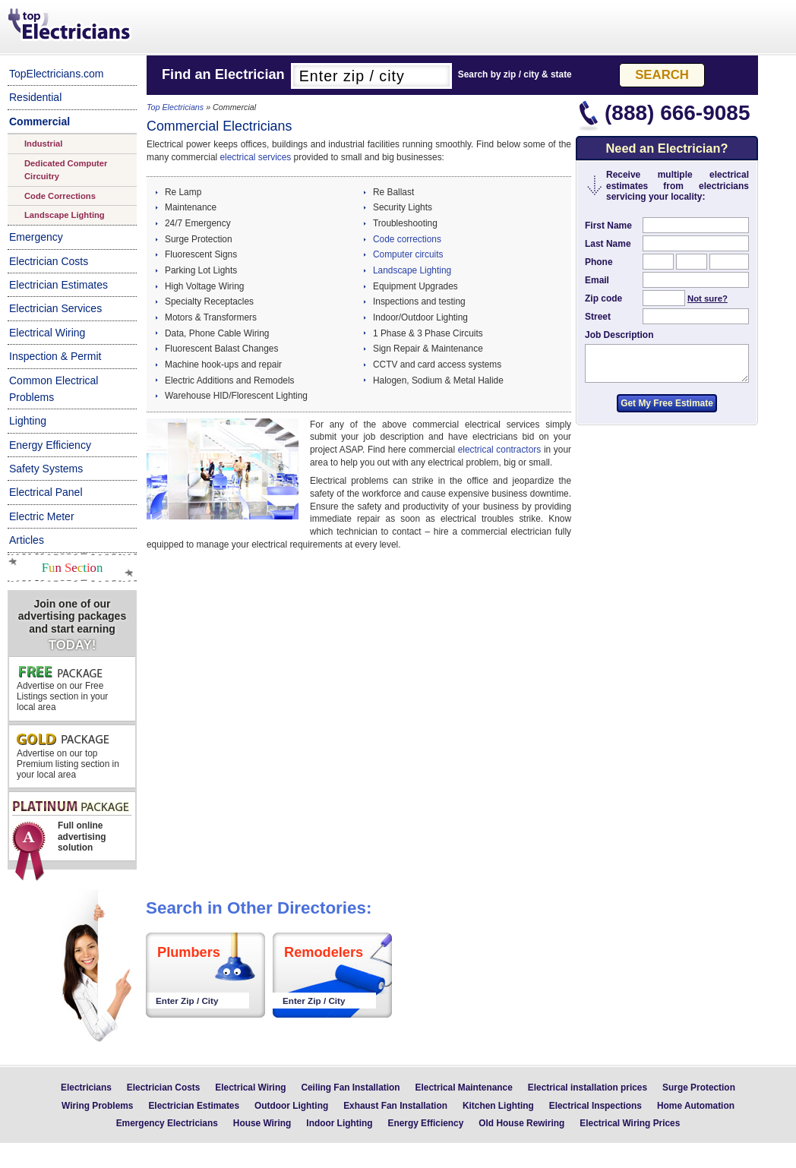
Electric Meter (41, 516)
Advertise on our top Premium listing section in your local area (68, 757)
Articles (26, 540)
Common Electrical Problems (53, 388)
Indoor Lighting (339, 1123)
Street (598, 316)
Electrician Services (55, 308)
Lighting (27, 421)
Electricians (86, 1087)
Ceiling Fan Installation (350, 1087)
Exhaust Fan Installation (395, 1105)
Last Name (608, 243)
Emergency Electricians (167, 1123)
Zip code (603, 298)
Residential (35, 97)
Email (597, 280)
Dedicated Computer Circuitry (65, 170)
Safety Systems (46, 468)
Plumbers (188, 952)
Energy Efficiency (50, 445)
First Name (608, 225)
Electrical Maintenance (464, 1087)
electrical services (255, 157)
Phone (599, 262)
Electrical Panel (46, 492)
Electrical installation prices (587, 1087)
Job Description (619, 335)
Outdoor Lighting (291, 1105)
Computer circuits (408, 254)
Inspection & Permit (55, 356)
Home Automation (695, 1105)
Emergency (36, 237)
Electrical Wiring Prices (630, 1123)
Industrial (43, 143)
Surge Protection (698, 1087)
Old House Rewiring (521, 1123)
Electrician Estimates (58, 285)
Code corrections (407, 239)
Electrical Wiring (47, 333)
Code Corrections (60, 195)
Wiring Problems (97, 1105)
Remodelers (323, 952)
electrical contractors (499, 449)
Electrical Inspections (595, 1105)
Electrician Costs (48, 261)
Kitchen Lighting (498, 1105)
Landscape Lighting (64, 214)
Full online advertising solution (71, 830)
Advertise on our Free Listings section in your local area (62, 688)
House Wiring (262, 1123)
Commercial (39, 121)
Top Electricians (71, 26)
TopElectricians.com (56, 74)
